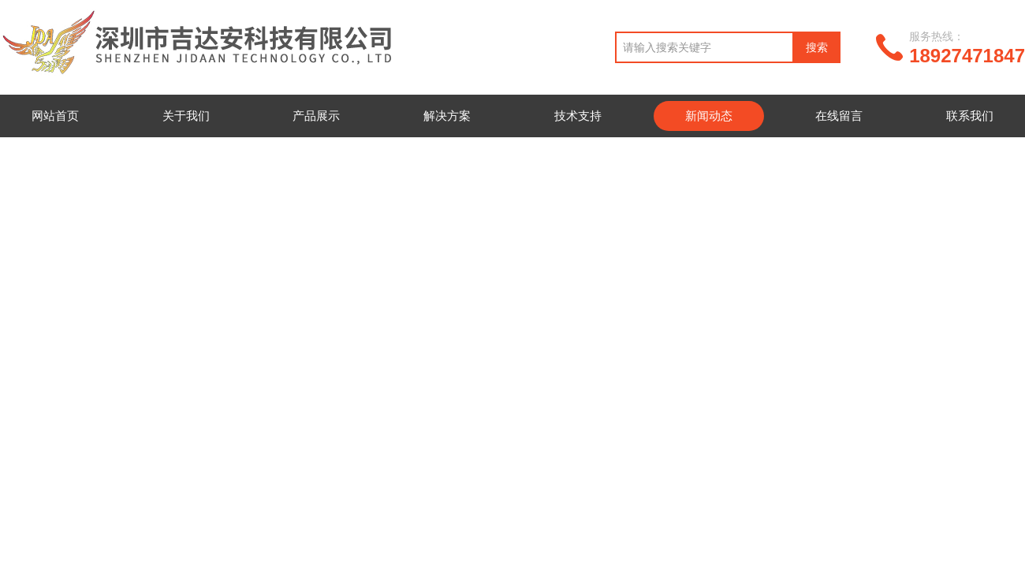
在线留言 (839, 115)
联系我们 (969, 115)
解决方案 (447, 115)
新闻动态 (708, 115)
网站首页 (55, 115)
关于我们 (186, 115)
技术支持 (578, 115)
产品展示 (316, 115)
